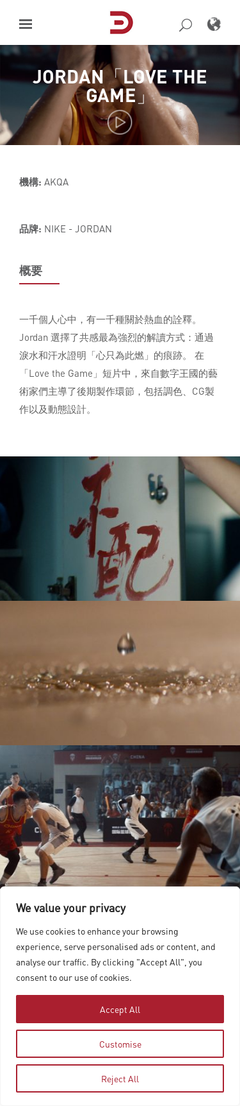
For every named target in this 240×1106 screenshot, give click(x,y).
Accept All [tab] (120, 1009)
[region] (120, 996)
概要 (30, 270)
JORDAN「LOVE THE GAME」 (120, 85)
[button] (25, 24)
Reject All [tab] (120, 1078)
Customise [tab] (120, 1044)
